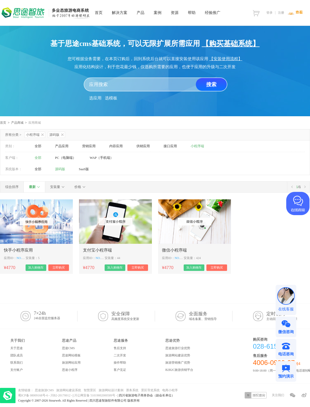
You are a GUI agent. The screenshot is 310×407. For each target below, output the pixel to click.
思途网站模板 (71, 355)
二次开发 (120, 355)
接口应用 (170, 146)
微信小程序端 (174, 250)
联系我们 (16, 362)
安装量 (55, 187)
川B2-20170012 (60, 395)
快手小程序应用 (18, 250)
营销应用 (89, 146)
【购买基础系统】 (231, 44)
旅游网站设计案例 (111, 390)
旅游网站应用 (71, 362)
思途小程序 (70, 370)
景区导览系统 (150, 390)
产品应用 (61, 146)
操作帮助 (120, 362)
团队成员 (16, 355)
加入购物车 (36, 267)
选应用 (95, 98)
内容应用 (116, 146)
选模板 (111, 98)
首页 (3, 122)
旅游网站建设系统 (68, 390)
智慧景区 (90, 390)
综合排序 (12, 187)
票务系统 (132, 390)
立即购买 (58, 267)
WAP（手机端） (101, 158)
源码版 (56, 135)
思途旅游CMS (44, 390)
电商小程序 (170, 390)
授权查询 (256, 395)
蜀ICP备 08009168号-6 (33, 395)
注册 (281, 12)
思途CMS (68, 348)
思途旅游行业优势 (177, 348)
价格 (77, 187)
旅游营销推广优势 (177, 362)
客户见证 (120, 370)
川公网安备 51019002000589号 (94, 395)
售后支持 (120, 348)
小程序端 (35, 135)
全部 (38, 146)
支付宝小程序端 (97, 250)
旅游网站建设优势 (177, 355)
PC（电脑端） (65, 158)
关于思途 (16, 348)
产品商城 (17, 122)
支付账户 (16, 370)
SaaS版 (84, 169)
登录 (269, 12)
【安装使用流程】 (225, 59)
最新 (32, 187)
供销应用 (143, 146)
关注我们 (278, 395)
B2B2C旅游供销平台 (179, 370)
